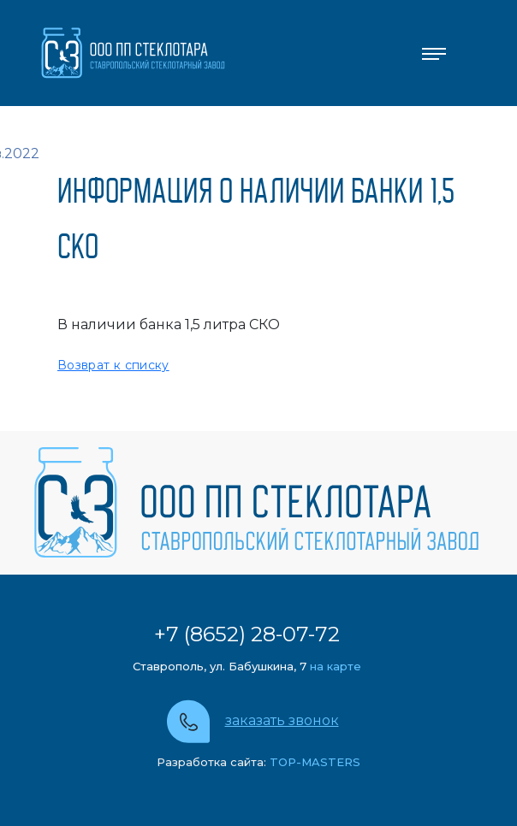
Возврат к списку (113, 365)
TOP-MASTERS (313, 762)
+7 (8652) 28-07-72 (247, 634)
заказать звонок (282, 720)
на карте (335, 666)
